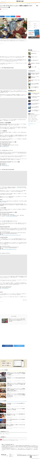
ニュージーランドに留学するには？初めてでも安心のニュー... (35, 107)
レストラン (30, 118)
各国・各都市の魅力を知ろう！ (35, 60)
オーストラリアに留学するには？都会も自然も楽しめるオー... (35, 103)
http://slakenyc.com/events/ (5, 165)
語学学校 (36, 115)
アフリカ (35, 27)
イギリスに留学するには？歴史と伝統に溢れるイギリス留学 (35, 100)
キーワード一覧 (38, 122)
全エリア (30, 22)
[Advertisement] (13, 335)
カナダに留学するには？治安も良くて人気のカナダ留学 (35, 97)
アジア (30, 27)
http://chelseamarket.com (5, 288)
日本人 (36, 118)
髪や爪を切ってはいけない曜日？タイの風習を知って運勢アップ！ (35, 73)
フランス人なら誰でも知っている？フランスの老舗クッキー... (35, 87)
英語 (29, 115)
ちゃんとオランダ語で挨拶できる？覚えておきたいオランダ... (35, 83)
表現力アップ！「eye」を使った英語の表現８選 (35, 77)
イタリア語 (32, 115)
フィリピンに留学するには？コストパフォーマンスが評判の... (35, 110)
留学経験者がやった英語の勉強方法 (35, 63)
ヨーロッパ (30, 25)
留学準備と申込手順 (33, 53)
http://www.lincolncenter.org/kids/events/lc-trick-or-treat (9, 249)
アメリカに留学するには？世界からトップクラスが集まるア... (35, 93)
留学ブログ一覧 (11, 456)
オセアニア (35, 25)
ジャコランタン (17, 187)
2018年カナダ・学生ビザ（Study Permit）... (35, 80)
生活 (33, 118)
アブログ (29, 125)
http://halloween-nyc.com (5, 146)
